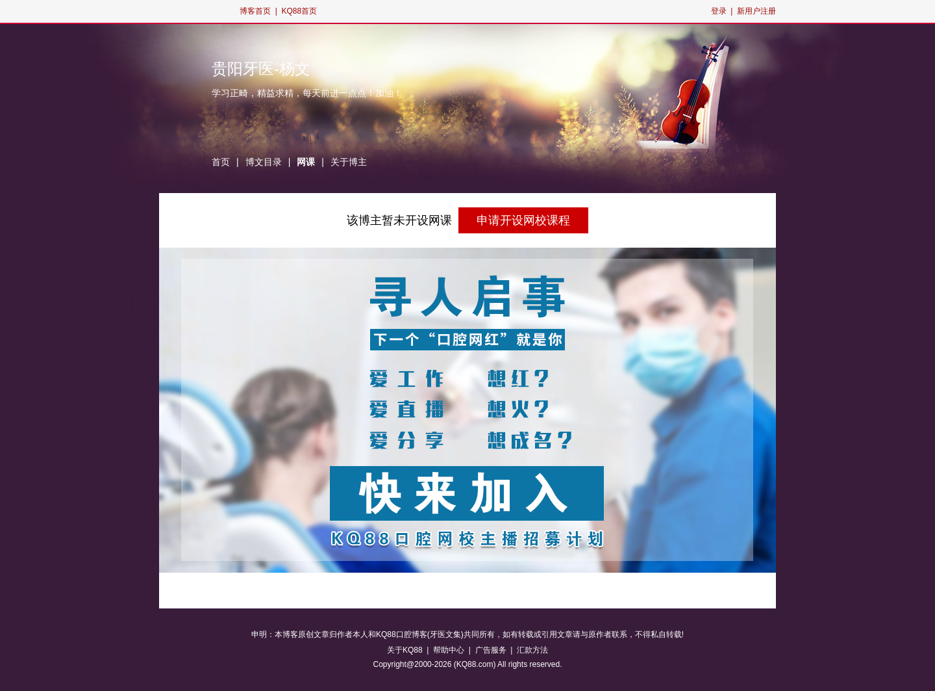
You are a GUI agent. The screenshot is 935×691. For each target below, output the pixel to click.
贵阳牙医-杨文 (261, 68)
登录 (719, 11)
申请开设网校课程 (523, 220)
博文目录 (263, 162)
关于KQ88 (405, 650)
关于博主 (348, 162)
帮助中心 (448, 650)
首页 (221, 162)
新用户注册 (756, 11)
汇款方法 (532, 650)
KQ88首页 (299, 11)
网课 (306, 162)
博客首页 (255, 11)
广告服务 (490, 650)
